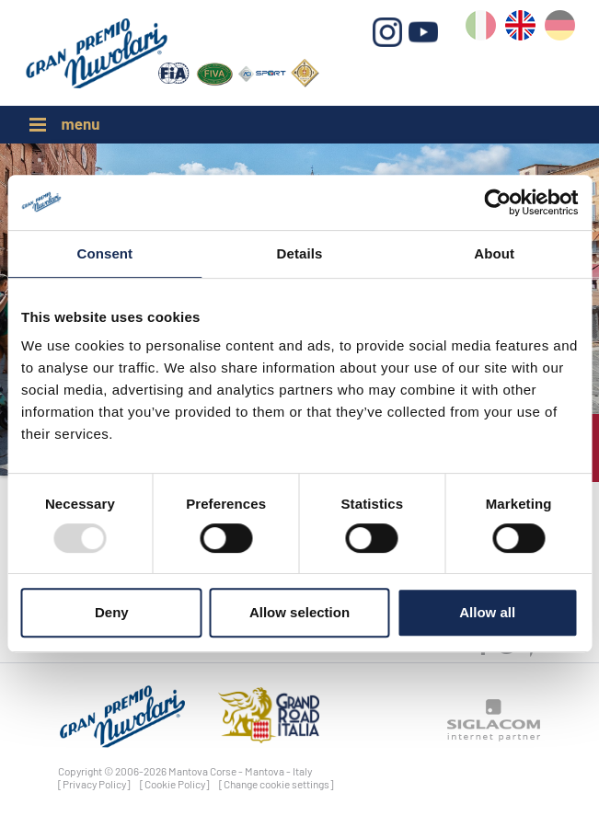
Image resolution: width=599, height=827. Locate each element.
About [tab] (494, 253)
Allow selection (299, 612)
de (560, 29)
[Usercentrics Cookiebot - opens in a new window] (497, 202)
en (520, 29)
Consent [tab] (104, 253)
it (481, 29)
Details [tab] (300, 253)
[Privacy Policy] (94, 783)
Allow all (487, 612)
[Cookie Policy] (175, 783)
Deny (112, 612)
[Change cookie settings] (276, 783)
